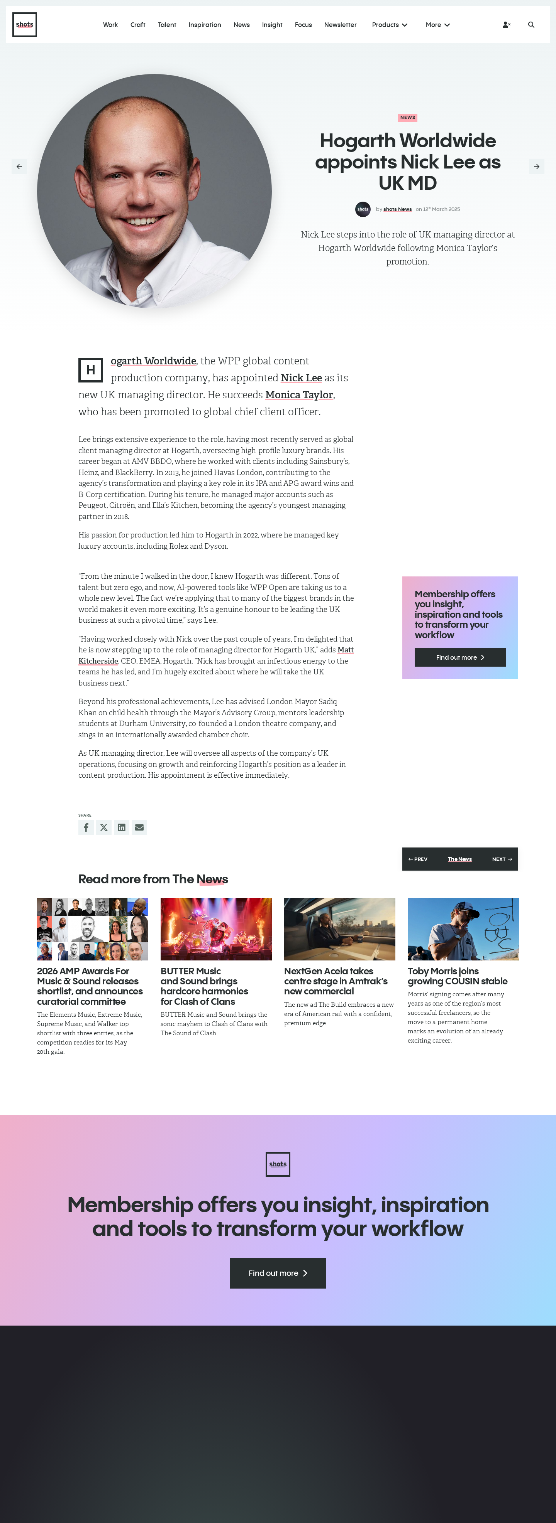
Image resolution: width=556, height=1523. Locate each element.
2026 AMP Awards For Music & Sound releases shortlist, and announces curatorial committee (89, 986)
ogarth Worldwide (153, 361)
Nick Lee (301, 378)
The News (460, 859)
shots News (397, 209)
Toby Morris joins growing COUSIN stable (458, 976)
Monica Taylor (299, 395)
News (408, 117)
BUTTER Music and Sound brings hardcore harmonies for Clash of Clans (204, 986)
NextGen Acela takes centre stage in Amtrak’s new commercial (335, 981)
